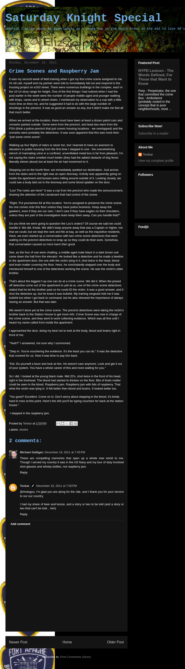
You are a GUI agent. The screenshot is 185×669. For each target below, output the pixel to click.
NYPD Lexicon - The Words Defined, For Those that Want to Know (155, 77)
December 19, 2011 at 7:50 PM (56, 486)
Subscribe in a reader (153, 133)
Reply (23, 472)
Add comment (20, 524)
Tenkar (28, 423)
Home (67, 642)
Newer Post (18, 642)
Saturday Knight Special (83, 18)
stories (23, 429)
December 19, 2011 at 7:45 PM (65, 452)
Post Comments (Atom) (75, 657)
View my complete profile (155, 160)
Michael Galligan (31, 452)
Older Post (115, 642)
